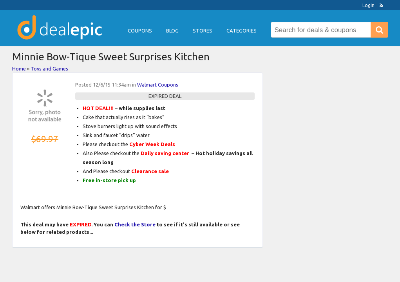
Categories (241, 30)
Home (19, 68)
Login (368, 5)
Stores (202, 30)
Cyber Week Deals (152, 144)
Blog (172, 30)
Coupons (140, 30)
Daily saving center (165, 153)
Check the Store (135, 224)
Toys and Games (49, 68)
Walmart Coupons (157, 84)
